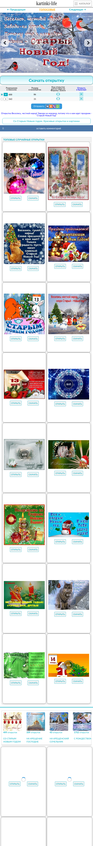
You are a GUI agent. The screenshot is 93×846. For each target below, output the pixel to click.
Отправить (47, 106)
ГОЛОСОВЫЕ (47, 9)
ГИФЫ (83, 799)
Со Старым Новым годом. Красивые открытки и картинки (46, 120)
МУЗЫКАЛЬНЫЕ (19, 805)
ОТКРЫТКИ (66, 799)
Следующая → (77, 9)
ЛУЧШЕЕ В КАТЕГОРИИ (41, 799)
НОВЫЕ (42, 805)
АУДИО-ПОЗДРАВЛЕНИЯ (69, 805)
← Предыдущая (16, 9)
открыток (15, 799)
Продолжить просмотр (46, 760)
